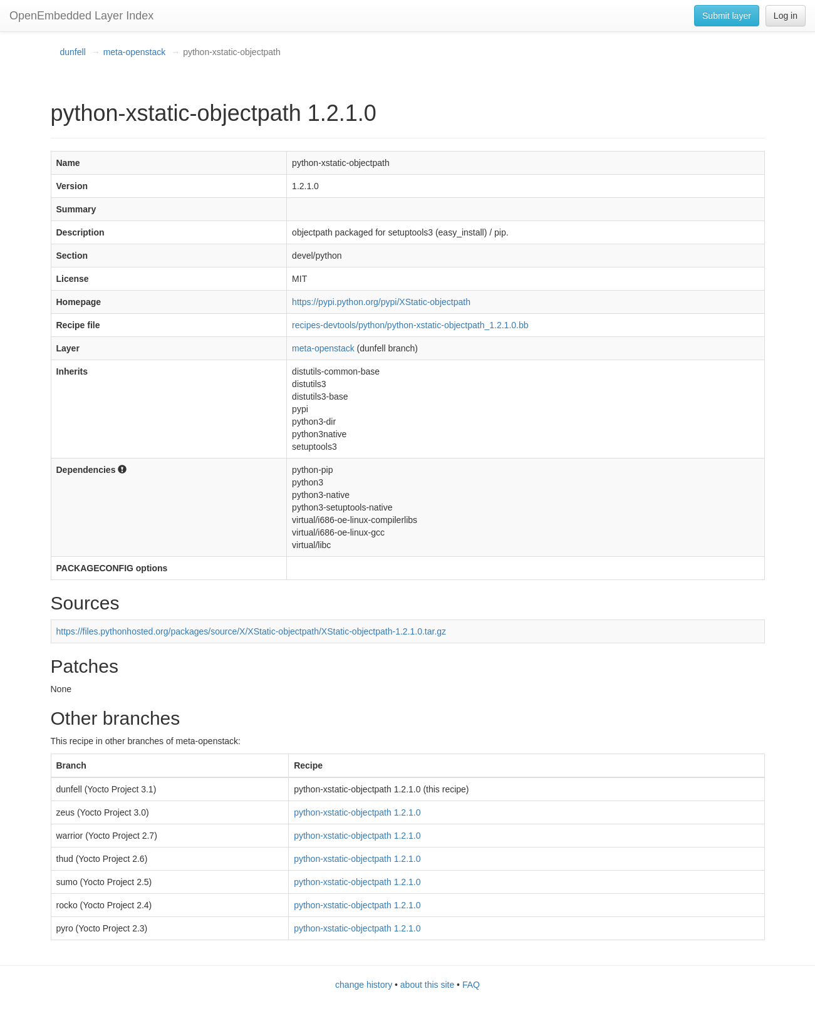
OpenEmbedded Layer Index (81, 15)
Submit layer (726, 16)
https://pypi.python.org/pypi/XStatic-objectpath (381, 302)
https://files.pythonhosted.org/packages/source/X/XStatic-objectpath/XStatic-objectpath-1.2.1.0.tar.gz (251, 631)
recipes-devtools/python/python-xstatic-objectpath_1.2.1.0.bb (410, 325)
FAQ (471, 985)
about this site (427, 985)
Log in (785, 16)
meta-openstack (134, 52)
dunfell (73, 52)
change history (363, 985)
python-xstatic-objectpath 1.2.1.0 (357, 812)
